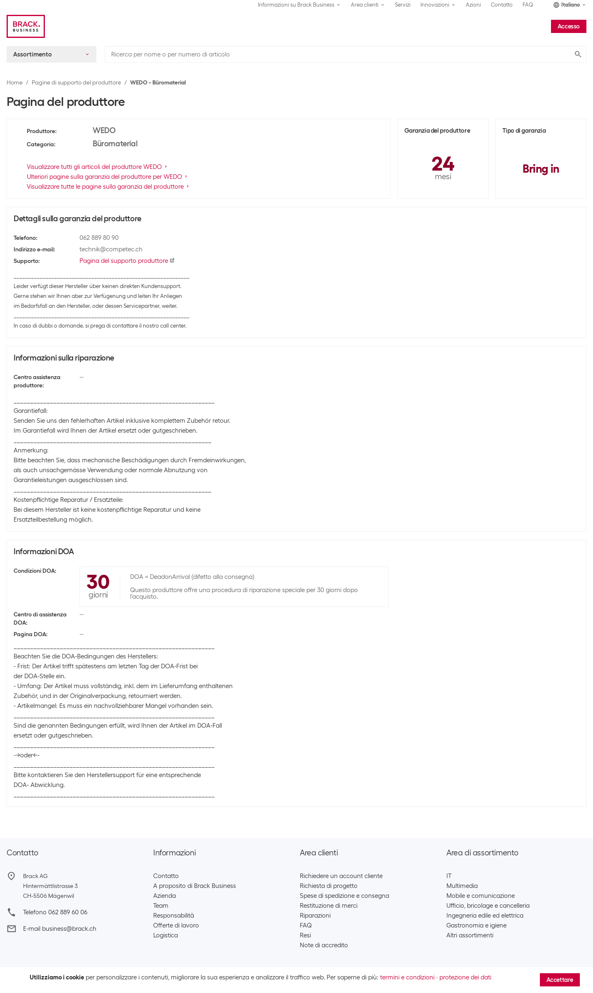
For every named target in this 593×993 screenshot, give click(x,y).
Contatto (502, 5)
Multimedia (462, 886)
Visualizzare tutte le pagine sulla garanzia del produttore (108, 186)
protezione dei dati (465, 977)
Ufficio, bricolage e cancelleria (488, 905)
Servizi (403, 5)
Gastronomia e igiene (476, 925)
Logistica (165, 935)
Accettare (559, 980)
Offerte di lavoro (176, 925)
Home (15, 82)
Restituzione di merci (328, 905)
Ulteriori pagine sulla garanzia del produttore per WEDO (108, 176)
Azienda (164, 895)
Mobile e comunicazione (480, 895)
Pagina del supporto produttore (127, 261)
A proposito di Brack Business (194, 886)
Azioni (473, 5)
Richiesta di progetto (328, 886)
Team (160, 905)
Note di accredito (324, 945)
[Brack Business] (26, 26)
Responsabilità (173, 915)
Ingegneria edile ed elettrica (484, 915)
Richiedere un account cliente (341, 876)
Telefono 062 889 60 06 (55, 912)
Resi (305, 935)
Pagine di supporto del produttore (76, 82)
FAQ (528, 5)
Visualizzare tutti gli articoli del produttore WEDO (97, 167)
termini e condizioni (407, 977)
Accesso (569, 26)
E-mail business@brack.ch (59, 928)
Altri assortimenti (469, 935)
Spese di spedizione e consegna (344, 895)
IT (448, 876)
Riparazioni (315, 915)
